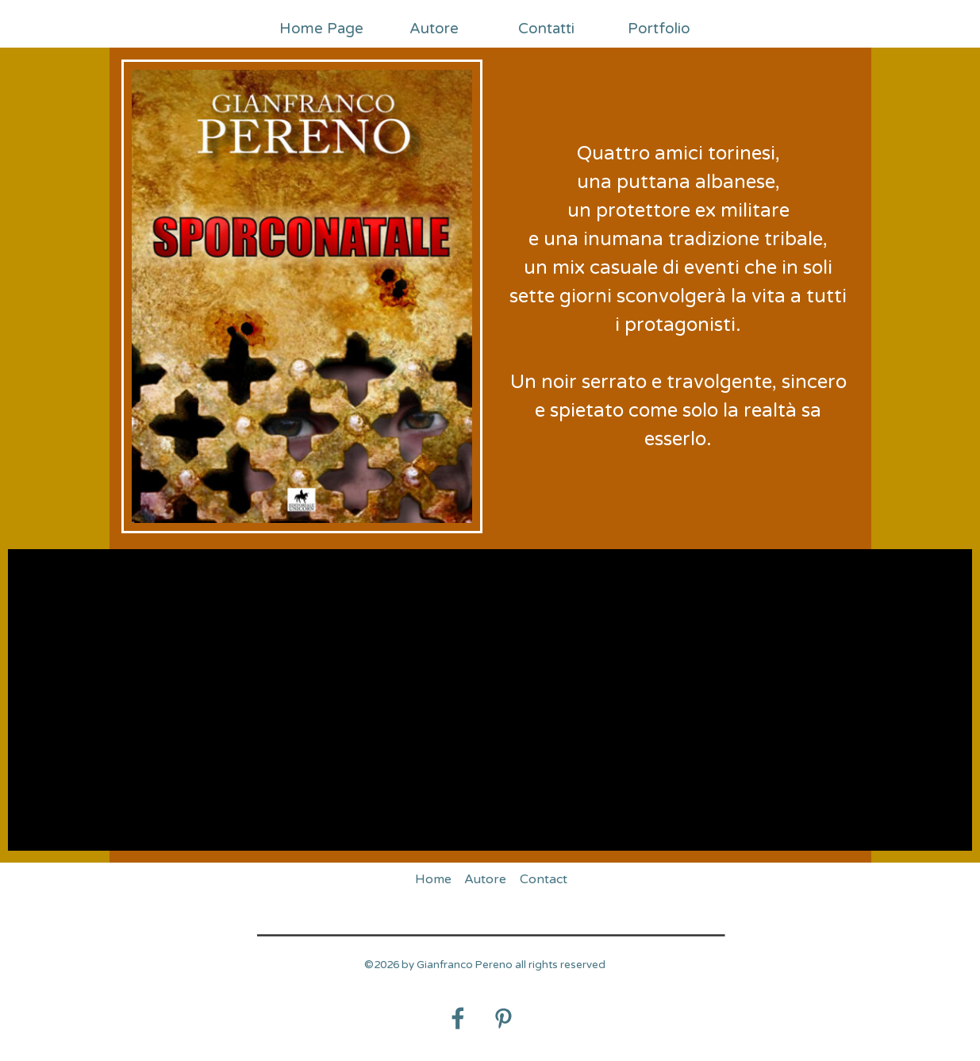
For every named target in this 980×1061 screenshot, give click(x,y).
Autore (434, 28)
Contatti (546, 28)
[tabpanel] (678, 297)
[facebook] (458, 1018)
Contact (543, 879)
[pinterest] (503, 1018)
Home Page (321, 28)
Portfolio (659, 28)
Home (433, 879)
